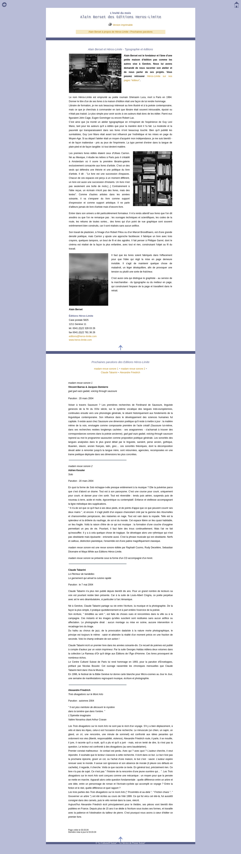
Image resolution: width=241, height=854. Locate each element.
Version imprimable (123, 25)
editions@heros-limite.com (83, 336)
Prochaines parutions (141, 31)
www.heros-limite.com (80, 339)
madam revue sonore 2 (133, 368)
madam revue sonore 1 (106, 368)
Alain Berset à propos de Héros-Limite (108, 31)
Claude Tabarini (109, 372)
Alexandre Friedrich (130, 372)
